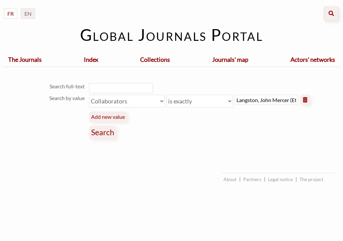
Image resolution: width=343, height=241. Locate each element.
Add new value (108, 116)
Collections (155, 59)
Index (91, 59)
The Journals (25, 59)
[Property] (127, 101)
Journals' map (230, 59)
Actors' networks (312, 59)
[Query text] (266, 100)
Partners (252, 179)
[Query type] (199, 101)
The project (311, 179)
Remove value (305, 100)
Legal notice (280, 179)
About (229, 179)
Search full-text (67, 86)
